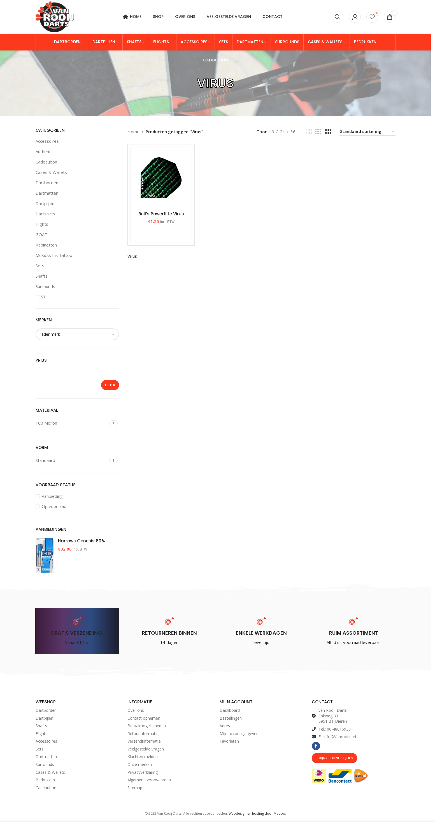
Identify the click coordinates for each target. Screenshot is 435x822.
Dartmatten (47, 193)
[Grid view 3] (318, 131)
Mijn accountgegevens (240, 733)
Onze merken (139, 764)
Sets (40, 265)
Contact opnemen (143, 718)
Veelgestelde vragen (145, 749)
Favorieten (229, 741)
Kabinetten (46, 245)
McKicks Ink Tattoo (54, 255)
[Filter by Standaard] (72, 460)
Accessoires (47, 141)
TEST (41, 297)
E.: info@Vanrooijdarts (338, 736)
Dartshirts (45, 214)
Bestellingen (231, 718)
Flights (42, 224)
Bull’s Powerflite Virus (161, 214)
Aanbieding (52, 496)
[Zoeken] (337, 16)
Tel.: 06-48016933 (334, 729)
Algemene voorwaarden (149, 779)
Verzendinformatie (144, 741)
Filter (110, 385)
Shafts (42, 276)
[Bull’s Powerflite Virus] (161, 177)
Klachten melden (142, 756)
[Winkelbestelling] (367, 131)
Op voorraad (54, 506)
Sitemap (134, 787)
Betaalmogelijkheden (146, 725)
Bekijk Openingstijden (334, 758)
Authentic (44, 151)
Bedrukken (45, 779)
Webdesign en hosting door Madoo (257, 813)
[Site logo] (55, 16)
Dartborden (47, 182)
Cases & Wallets (51, 172)
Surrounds (45, 286)
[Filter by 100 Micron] (72, 423)
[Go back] (190, 83)
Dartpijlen (45, 203)
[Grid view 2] (308, 131)
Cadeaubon (46, 162)
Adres (225, 725)
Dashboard (230, 710)
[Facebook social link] (316, 746)
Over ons (135, 710)
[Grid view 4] (328, 131)
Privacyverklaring (142, 772)
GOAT (41, 234)
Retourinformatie (143, 733)
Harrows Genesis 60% (81, 541)
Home (133, 131)
